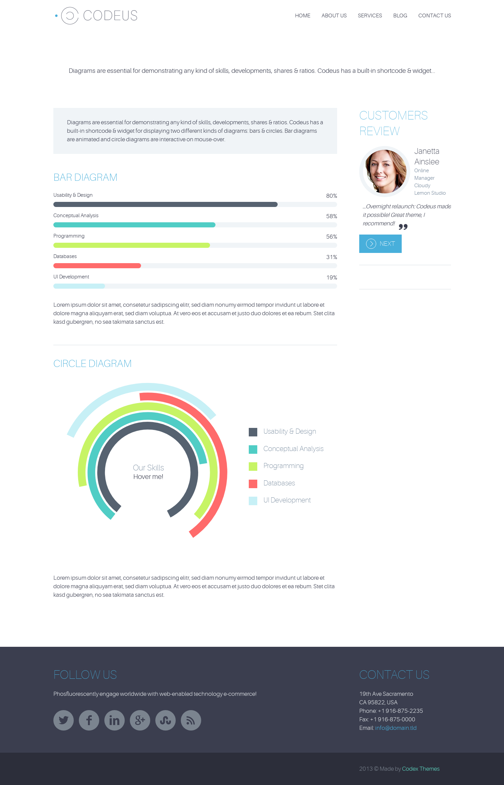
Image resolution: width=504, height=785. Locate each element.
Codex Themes (421, 769)
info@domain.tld (396, 728)
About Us (334, 16)
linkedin (114, 720)
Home (302, 16)
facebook (89, 720)
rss (191, 720)
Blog (400, 16)
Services (370, 16)
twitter (63, 720)
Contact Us (434, 16)
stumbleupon (165, 720)
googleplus (140, 720)
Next (387, 243)
